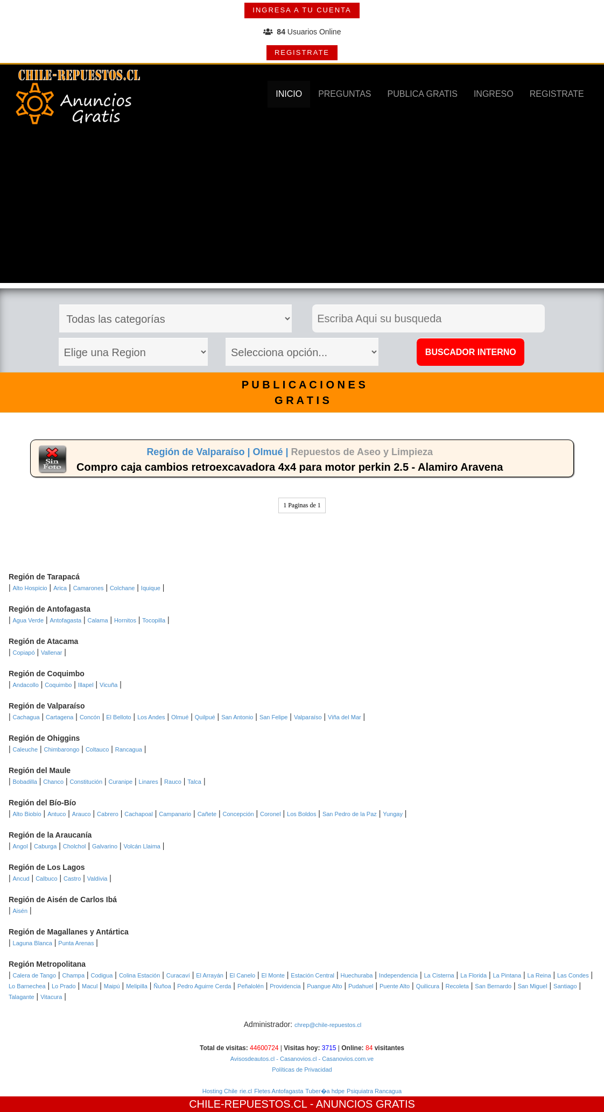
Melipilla (137, 986)
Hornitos (125, 620)
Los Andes (151, 717)
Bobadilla (25, 781)
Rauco (172, 781)
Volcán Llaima (141, 846)
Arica (60, 588)
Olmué (179, 717)
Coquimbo (58, 685)
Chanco (53, 781)
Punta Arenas (76, 943)
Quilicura (427, 986)
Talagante (21, 997)
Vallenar (51, 652)
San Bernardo (493, 986)
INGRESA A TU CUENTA (301, 10)
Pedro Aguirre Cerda (204, 986)
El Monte (273, 975)
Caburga (45, 846)
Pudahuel (361, 986)
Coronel (270, 814)
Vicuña (108, 685)
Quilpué (205, 717)
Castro (72, 878)
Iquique (150, 588)
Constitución (86, 781)
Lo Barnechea (27, 986)
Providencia (285, 986)
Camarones (88, 588)
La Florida (473, 975)
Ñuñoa (162, 986)
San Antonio (237, 717)
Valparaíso (308, 717)
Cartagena (59, 717)
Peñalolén (250, 986)
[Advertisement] (302, 207)
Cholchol (74, 846)
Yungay (393, 814)
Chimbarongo (61, 749)
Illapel (86, 685)
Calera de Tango (35, 975)
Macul (89, 986)
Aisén (20, 911)
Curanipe (121, 781)
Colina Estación (139, 975)
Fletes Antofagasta (278, 1091)
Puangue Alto (324, 986)
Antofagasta (65, 620)
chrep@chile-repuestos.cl (327, 1025)
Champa (73, 975)
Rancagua (128, 749)
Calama (98, 620)
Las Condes (573, 975)
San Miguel (532, 986)
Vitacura (51, 997)
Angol (20, 846)
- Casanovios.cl (296, 1059)
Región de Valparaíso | (199, 452)
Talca (194, 781)
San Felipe (273, 717)
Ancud (21, 878)
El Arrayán (209, 975)
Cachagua (26, 717)
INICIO (289, 93)
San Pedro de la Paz (349, 814)
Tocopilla (153, 620)
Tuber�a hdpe (325, 1091)
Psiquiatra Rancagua (374, 1091)
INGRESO (494, 93)
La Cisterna (439, 975)
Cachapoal (138, 814)
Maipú (112, 986)
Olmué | (271, 452)
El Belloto (118, 717)
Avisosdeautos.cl (252, 1059)
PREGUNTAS (344, 93)
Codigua (101, 975)
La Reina (539, 975)
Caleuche (25, 749)
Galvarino (104, 846)
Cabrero (107, 814)
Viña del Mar (344, 717)
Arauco (81, 814)
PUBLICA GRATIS (423, 93)
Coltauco (97, 749)
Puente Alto (395, 986)
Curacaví (178, 975)
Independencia (398, 975)
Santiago (565, 986)
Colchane (122, 588)
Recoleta (456, 986)
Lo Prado (64, 986)
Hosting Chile (219, 1091)
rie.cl (246, 1091)
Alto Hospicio (30, 588)
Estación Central (312, 975)
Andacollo (26, 685)
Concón (90, 717)
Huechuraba (356, 975)
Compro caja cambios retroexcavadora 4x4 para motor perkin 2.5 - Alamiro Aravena (289, 467)
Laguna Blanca (32, 943)
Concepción (238, 814)
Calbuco (46, 878)
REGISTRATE (302, 52)
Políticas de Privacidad (302, 1069)
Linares (148, 781)
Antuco (56, 814)
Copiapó (24, 652)
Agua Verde (28, 620)
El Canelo (242, 975)
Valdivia (97, 878)
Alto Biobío (27, 814)
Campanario (175, 814)
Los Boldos (301, 814)
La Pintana (507, 975)
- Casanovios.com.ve (345, 1059)
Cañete (207, 814)
